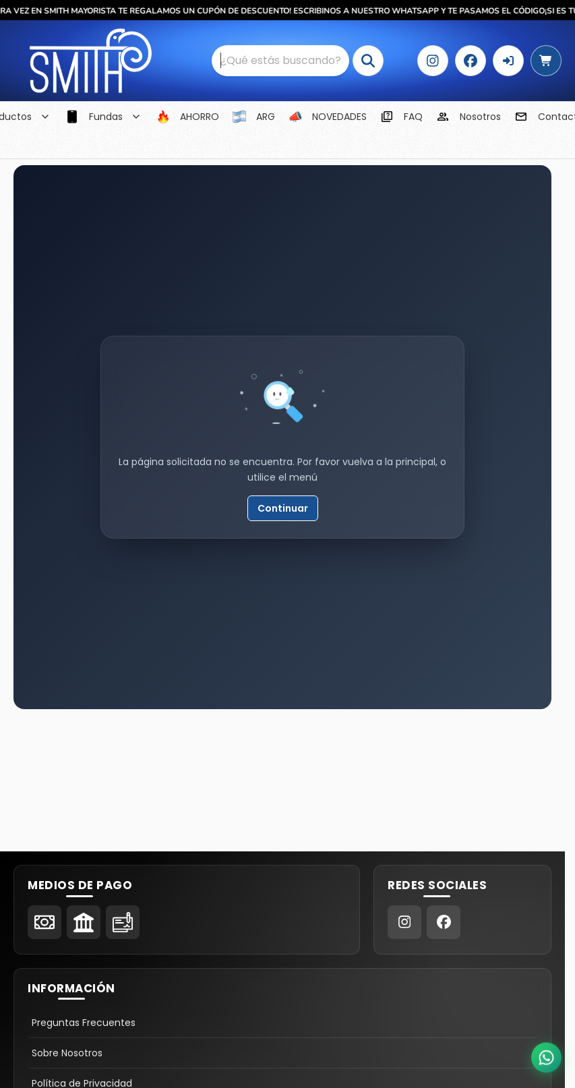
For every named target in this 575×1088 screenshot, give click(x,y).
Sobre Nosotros (67, 1053)
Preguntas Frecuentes (83, 1022)
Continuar (283, 508)
